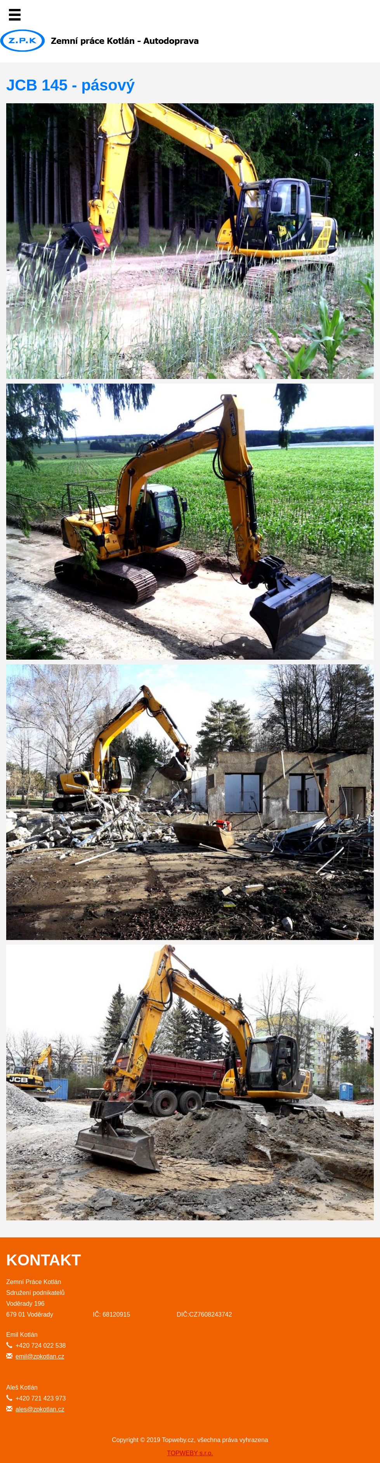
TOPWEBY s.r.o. (190, 1453)
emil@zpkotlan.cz (40, 1356)
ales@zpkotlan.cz (40, 1409)
